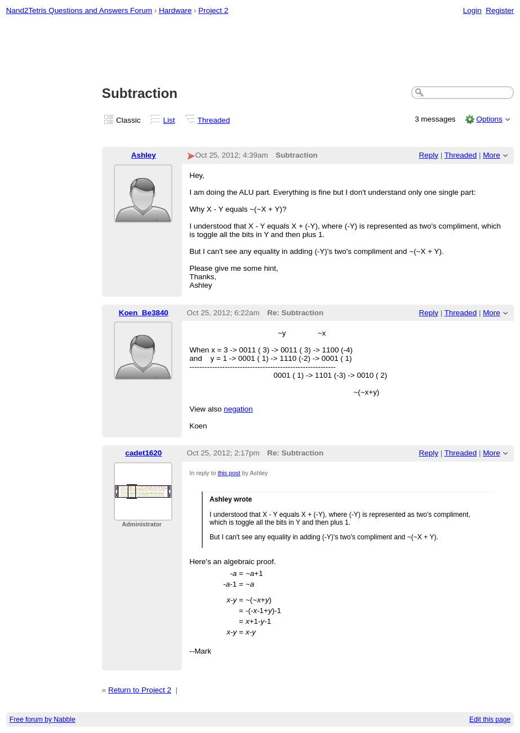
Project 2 (213, 10)
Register (500, 10)
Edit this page (489, 719)
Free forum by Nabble (42, 719)
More (491, 155)
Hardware (175, 10)
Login (472, 10)
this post (228, 473)
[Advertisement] (260, 51)
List (169, 120)
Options (489, 119)
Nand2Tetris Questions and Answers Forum (79, 10)
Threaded (214, 120)
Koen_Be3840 (143, 313)
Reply (428, 155)
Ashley (143, 155)
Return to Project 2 (139, 690)
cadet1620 (143, 453)
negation (238, 409)
